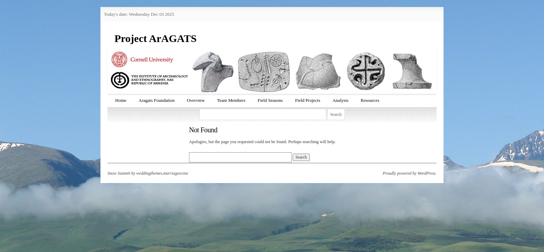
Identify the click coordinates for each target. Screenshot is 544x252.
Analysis (341, 100)
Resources (370, 100)
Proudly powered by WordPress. (410, 173)
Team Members (231, 100)
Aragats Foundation (157, 100)
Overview (196, 100)
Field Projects (307, 100)
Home (120, 100)
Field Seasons (270, 100)
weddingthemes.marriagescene (162, 173)
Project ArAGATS (155, 38)
